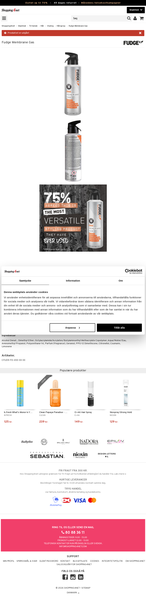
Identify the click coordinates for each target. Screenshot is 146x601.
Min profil (8, 561)
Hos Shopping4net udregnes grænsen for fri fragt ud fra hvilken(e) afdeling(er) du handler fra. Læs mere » (73, 472)
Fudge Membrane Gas (78, 26)
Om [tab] (121, 280)
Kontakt (65, 561)
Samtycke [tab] (25, 280)
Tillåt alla (119, 327)
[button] (141, 18)
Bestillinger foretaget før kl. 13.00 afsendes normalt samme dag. (73, 481)
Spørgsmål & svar (27, 561)
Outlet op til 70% (36, 3)
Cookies (94, 561)
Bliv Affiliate (80, 561)
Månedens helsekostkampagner (101, 3)
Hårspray (61, 26)
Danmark (73, 592)
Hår (42, 26)
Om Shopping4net (135, 561)
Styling (50, 26)
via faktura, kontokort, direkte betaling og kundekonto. (73, 490)
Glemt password (48, 561)
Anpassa (72, 327)
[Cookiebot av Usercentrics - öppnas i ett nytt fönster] (127, 271)
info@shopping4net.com (73, 546)
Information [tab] (73, 280)
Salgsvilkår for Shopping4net (74, 564)
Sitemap (86, 588)
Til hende (33, 26)
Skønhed (22, 26)
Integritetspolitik (112, 561)
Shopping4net (8, 26)
